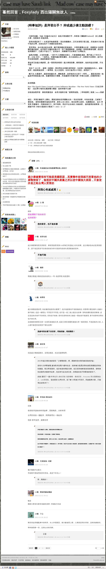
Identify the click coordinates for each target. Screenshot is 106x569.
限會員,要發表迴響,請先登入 (36, 152)
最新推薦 (22, 114)
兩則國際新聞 (7, 163)
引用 (95, 117)
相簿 (21, 3)
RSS (3, 251)
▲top (102, 557)
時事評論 (37, 140)
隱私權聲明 (43, 560)
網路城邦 (98, 567)
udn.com (102, 560)
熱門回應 (14, 118)
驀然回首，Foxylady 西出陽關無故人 (35, 12)
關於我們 (14, 560)
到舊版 (73, 13)
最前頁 (31, 548)
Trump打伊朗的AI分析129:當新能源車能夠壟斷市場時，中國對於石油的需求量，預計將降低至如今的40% (14, 188)
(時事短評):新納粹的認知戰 (12, 128)
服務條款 (28, 560)
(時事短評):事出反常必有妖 (12, 122)
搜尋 (24, 77)
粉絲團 (6, 567)
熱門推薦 (22, 118)
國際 (43, 140)
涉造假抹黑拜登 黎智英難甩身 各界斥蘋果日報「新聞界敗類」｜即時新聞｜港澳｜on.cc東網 (66, 92)
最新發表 (5, 114)
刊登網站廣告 (6, 560)
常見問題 (21, 560)
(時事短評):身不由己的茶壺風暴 (43, 145)
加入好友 (16, 29)
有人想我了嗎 (7, 166)
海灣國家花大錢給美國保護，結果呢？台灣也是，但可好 (14, 170)
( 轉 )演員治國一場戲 (40, 143)
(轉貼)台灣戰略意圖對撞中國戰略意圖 (14, 141)
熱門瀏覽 (5, 118)
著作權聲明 (35, 560)
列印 (102, 117)
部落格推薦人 (10, 215)
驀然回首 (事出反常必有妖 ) (46, 193)
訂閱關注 (16, 34)
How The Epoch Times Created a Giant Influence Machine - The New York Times (61, 87)
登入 (89, 567)
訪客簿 (33, 3)
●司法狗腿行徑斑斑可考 (10, 193)
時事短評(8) (6, 88)
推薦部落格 (17, 31)
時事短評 (57, 140)
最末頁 (48, 548)
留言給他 (16, 37)
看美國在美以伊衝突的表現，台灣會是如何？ (14, 175)
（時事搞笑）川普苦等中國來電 (14, 125)
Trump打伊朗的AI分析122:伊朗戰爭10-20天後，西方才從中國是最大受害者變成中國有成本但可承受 (14, 181)
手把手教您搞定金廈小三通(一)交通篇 (14, 205)
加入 (93, 567)
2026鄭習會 (6, 202)
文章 (8, 3)
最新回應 (14, 114)
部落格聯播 (10, 251)
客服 (50, 560)
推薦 (88, 117)
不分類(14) (6, 91)
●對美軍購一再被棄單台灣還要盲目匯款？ (14, 198)
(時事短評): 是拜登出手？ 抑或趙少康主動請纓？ (14, 135)
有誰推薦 (35, 122)
